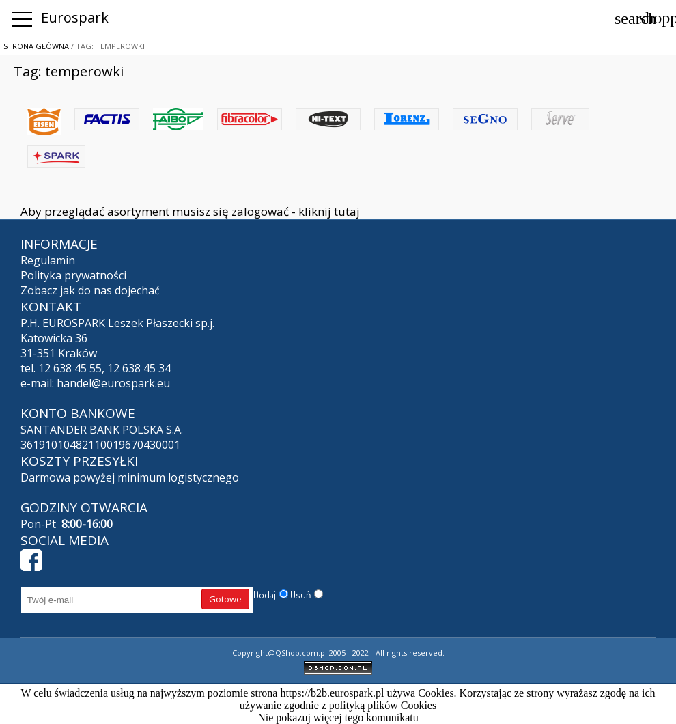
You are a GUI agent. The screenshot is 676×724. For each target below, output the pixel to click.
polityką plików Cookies (382, 705)
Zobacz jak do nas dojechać (90, 290)
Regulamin (47, 260)
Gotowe (225, 599)
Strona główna (36, 46)
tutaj (347, 211)
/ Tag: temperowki (107, 46)
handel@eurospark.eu (113, 383)
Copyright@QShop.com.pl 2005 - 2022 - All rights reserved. (338, 653)
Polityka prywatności (73, 275)
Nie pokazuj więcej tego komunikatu (337, 717)
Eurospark (75, 17)
